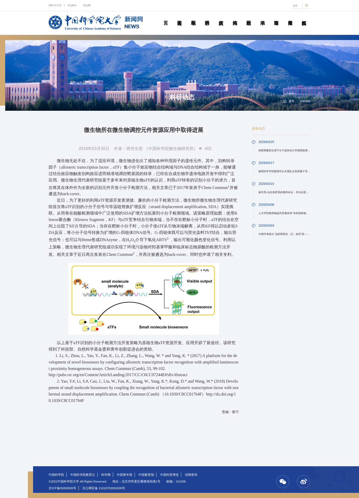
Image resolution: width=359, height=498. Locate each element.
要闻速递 (179, 17)
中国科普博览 (169, 474)
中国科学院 (56, 474)
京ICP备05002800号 (62, 488)
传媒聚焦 (290, 17)
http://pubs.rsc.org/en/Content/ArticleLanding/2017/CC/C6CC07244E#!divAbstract (118, 375)
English (72, 5)
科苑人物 (234, 17)
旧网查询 (191, 474)
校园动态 (248, 17)
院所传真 (220, 17)
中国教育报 (146, 474)
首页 (165, 17)
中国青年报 (124, 474)
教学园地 (193, 17)
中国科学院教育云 (82, 474)
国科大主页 (55, 5)
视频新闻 (304, 17)
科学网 (106, 474)
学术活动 (262, 17)
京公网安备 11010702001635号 (103, 488)
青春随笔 (276, 17)
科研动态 (207, 17)
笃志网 (87, 5)
